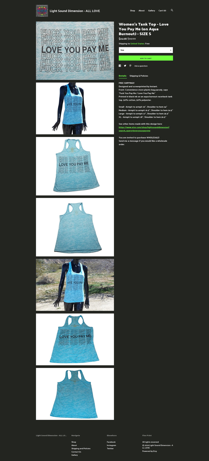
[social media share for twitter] (125, 65)
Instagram (111, 445)
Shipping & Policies (139, 76)
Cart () (162, 10)
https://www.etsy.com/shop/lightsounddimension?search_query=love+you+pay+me (144, 129)
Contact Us (76, 451)
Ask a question (141, 65)
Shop (132, 10)
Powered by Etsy (149, 451)
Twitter (110, 448)
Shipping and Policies (81, 448)
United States (137, 43)
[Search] (172, 10)
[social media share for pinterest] (130, 65)
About (142, 10)
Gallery (151, 10)
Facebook (111, 442)
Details (123, 76)
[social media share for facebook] (120, 65)
